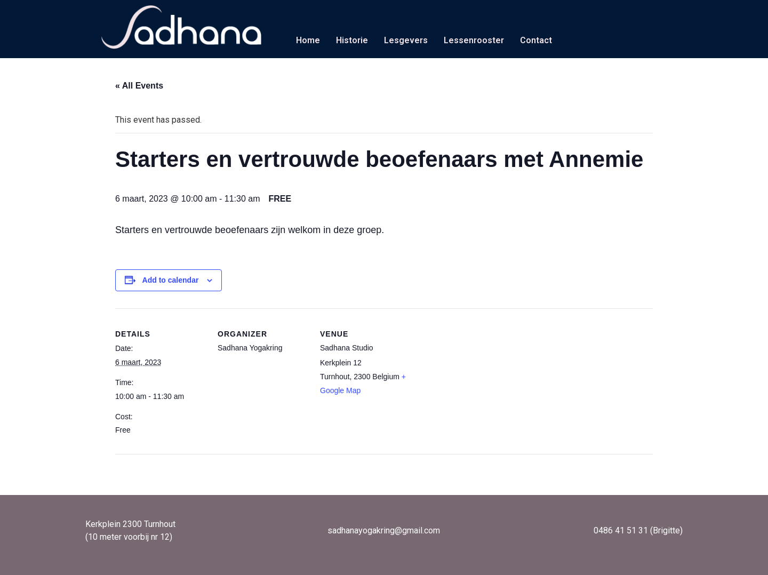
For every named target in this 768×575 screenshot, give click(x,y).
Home (308, 40)
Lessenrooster (474, 40)
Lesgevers (406, 40)
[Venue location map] (478, 381)
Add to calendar (170, 280)
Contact (536, 40)
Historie (352, 40)
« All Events (139, 85)
